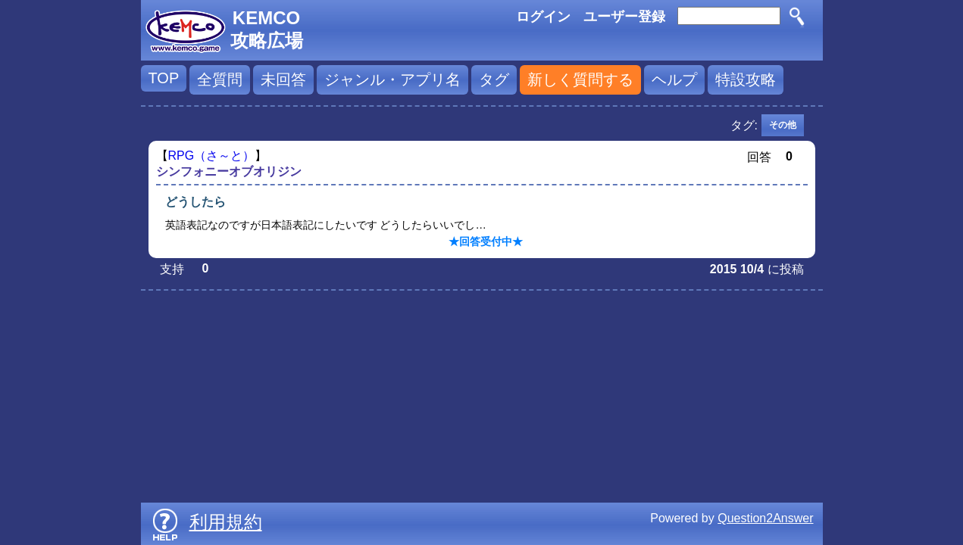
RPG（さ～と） (211, 155)
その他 (782, 125)
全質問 (219, 79)
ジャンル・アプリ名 (392, 79)
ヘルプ (674, 79)
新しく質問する (580, 79)
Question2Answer (765, 518)
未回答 (283, 79)
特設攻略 (745, 79)
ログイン (543, 16)
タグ (494, 79)
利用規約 (225, 522)
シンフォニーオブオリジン (229, 171)
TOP (164, 78)
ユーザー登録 (624, 16)
